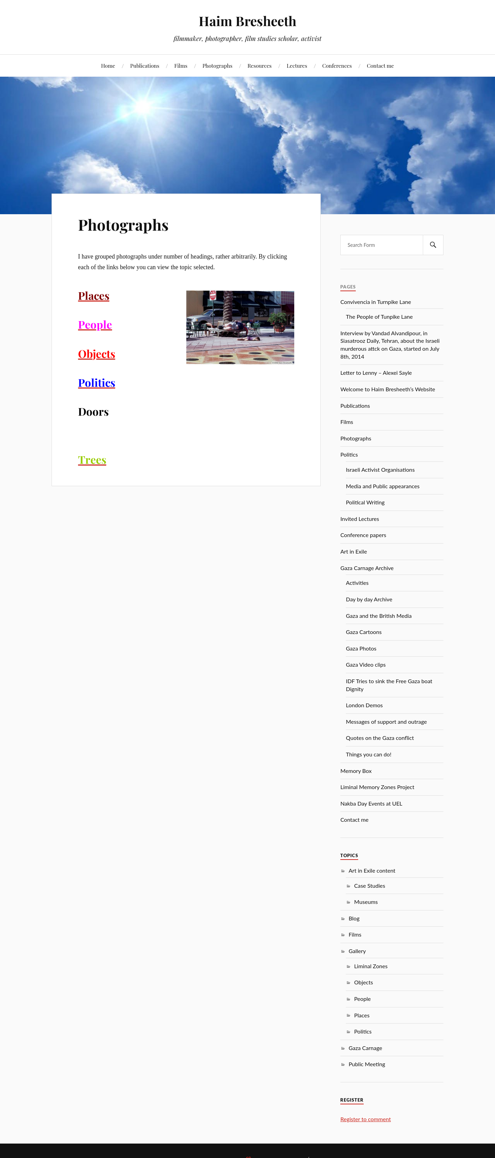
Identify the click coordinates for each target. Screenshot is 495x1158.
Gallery (357, 951)
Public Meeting (367, 1064)
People (362, 998)
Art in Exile (353, 551)
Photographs (217, 65)
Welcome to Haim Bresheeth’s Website (387, 389)
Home (108, 65)
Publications (144, 65)
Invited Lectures (359, 518)
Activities (357, 582)
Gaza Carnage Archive (367, 568)
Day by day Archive (369, 599)
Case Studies (369, 885)
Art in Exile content (372, 870)
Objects (363, 982)
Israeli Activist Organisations (380, 469)
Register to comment (365, 1119)
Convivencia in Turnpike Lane (375, 301)
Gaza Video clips (366, 664)
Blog (354, 918)
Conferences (337, 65)
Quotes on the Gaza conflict (380, 737)
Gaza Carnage (365, 1048)
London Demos (364, 705)
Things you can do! (368, 754)
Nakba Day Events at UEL (371, 803)
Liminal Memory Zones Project (377, 787)
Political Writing (365, 502)
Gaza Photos (361, 648)
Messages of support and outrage (386, 721)
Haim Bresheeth (247, 21)
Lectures (297, 65)
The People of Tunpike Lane (379, 316)
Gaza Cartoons (364, 632)
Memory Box (356, 770)
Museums (366, 901)
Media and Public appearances (382, 486)
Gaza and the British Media (378, 615)
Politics (349, 454)
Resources (260, 65)
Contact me (380, 65)
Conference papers (363, 535)
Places (362, 1015)
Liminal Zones (370, 966)
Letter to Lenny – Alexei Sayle (376, 372)
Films (180, 65)
